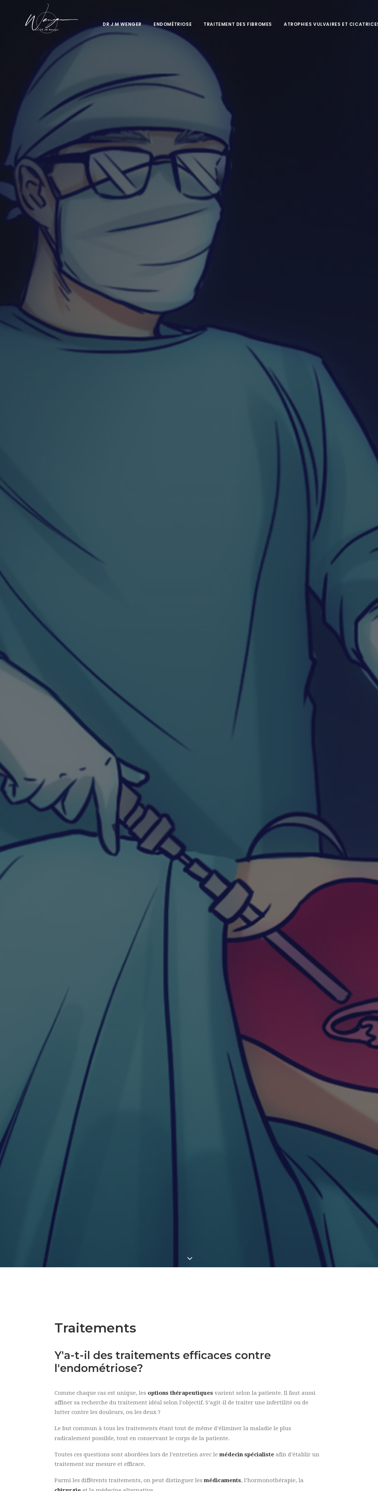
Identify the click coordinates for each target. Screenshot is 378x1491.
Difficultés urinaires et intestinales (186, 1187)
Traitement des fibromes (231, 24)
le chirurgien (299, 802)
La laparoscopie (75, 802)
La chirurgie (71, 792)
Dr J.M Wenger (115, 24)
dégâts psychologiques (185, 994)
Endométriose (165, 24)
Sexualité (43, 1191)
